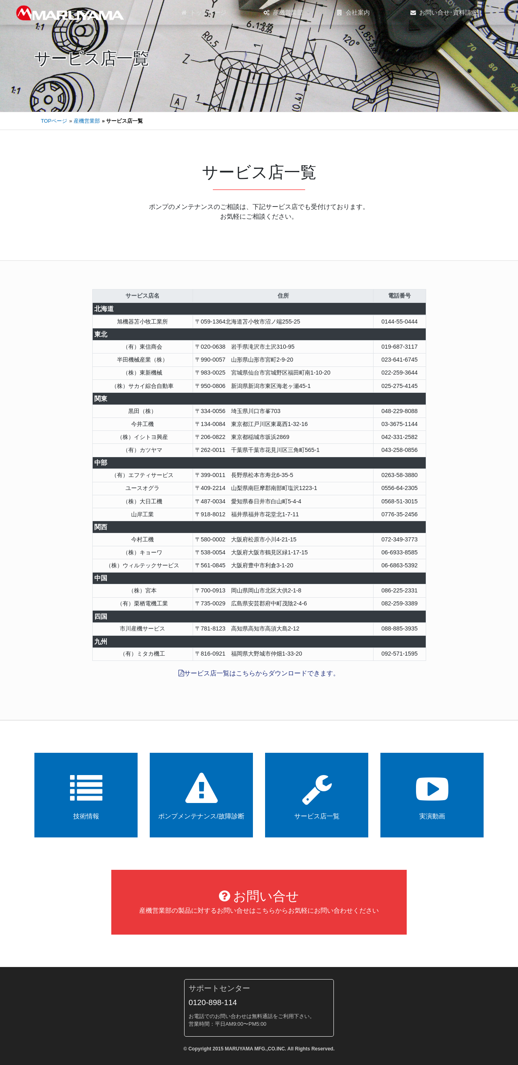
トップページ (203, 12)
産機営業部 (283, 12)
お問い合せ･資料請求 (443, 12)
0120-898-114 (213, 1002)
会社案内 (353, 12)
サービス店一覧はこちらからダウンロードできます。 (259, 673)
